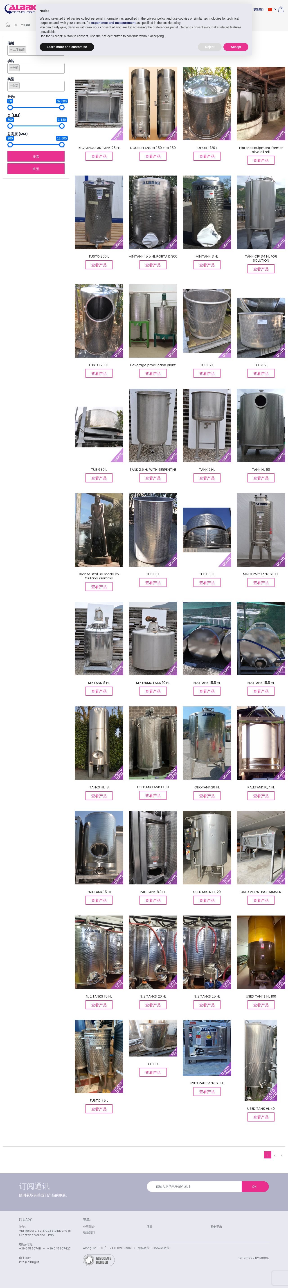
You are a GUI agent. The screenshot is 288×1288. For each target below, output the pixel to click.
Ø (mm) (14, 116)
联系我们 (258, 9)
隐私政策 (144, 1248)
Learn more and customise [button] (67, 46)
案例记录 (216, 1226)
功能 (10, 61)
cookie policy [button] (171, 23)
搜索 (36, 156)
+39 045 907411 (30, 1248)
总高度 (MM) (17, 134)
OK (254, 1186)
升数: (11, 97)
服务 (150, 1226)
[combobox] (36, 68)
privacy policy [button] (155, 18)
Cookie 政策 (161, 1248)
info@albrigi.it (29, 1262)
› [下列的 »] (281, 1155)
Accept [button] (236, 46)
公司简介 (89, 1226)
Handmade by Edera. (253, 1258)
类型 (10, 79)
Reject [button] (209, 46)
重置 (36, 168)
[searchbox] (28, 49)
